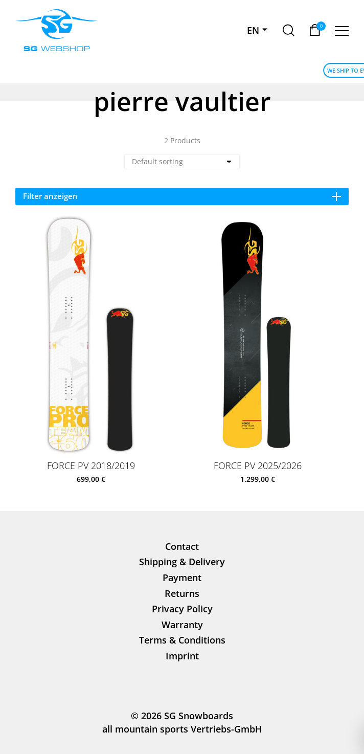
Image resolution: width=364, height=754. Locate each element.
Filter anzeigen (181, 196)
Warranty (182, 624)
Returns (182, 593)
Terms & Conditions (182, 640)
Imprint (182, 656)
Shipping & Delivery (182, 562)
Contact (182, 546)
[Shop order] (182, 161)
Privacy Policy (182, 609)
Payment (182, 577)
